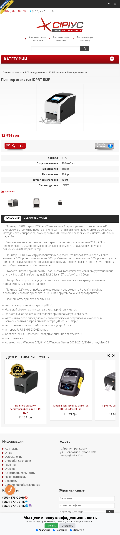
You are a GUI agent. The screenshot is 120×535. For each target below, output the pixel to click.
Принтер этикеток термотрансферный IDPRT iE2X (25, 409)
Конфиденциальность (20, 473)
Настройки (60, 530)
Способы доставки (18, 461)
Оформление (13, 456)
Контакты (11, 448)
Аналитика (43, 530)
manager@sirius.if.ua (71, 455)
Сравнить (10, 191)
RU (105, 4)
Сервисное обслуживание (22, 485)
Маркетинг (77, 530)
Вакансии (11, 481)
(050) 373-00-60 (13, 497)
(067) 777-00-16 (43, 11)
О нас (8, 453)
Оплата (10, 469)
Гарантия (11, 464)
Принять (51, 525)
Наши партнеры (15, 477)
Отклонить (67, 525)
